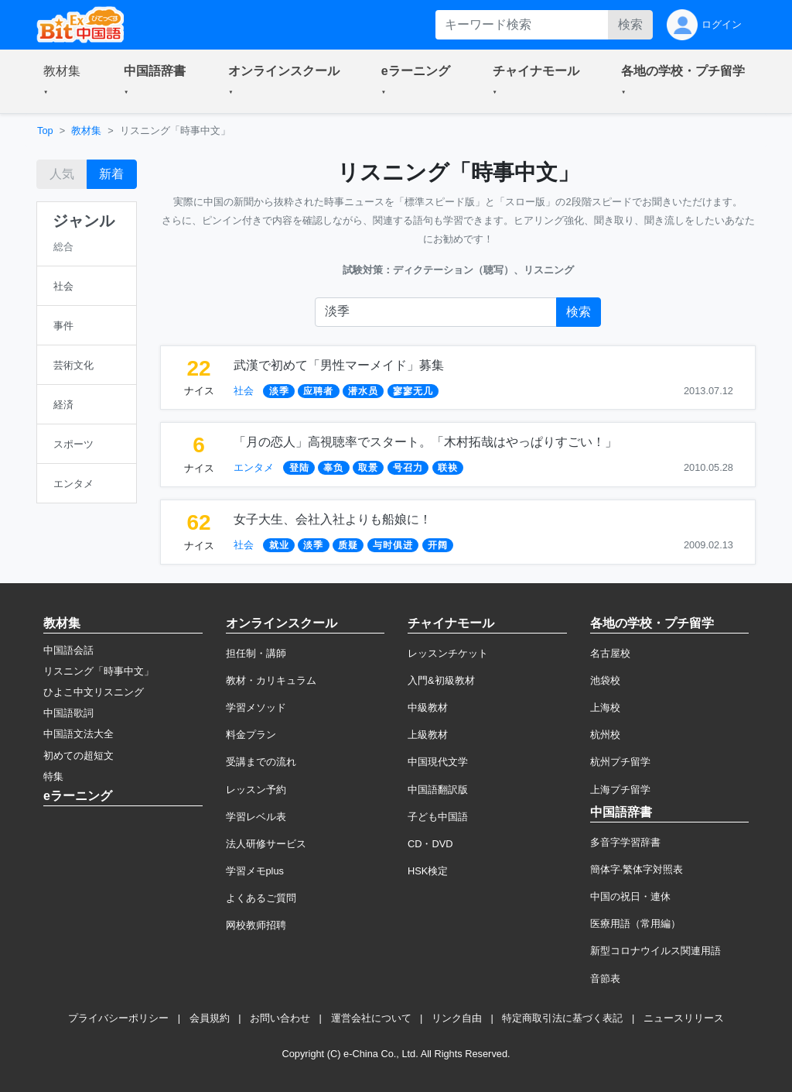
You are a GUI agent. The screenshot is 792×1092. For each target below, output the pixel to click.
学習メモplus (255, 871)
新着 (111, 173)
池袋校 (605, 680)
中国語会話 (68, 650)
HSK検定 (428, 871)
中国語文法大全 (78, 734)
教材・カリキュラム (271, 680)
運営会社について (371, 1018)
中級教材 (428, 707)
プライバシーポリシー (118, 1018)
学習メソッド (256, 707)
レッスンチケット (448, 653)
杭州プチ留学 (620, 761)
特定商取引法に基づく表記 (562, 1018)
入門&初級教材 (441, 680)
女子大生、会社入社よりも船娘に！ (333, 519)
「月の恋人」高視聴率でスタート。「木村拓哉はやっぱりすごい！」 (425, 441)
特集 (53, 776)
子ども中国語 (438, 816)
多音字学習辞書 (625, 842)
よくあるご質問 (261, 898)
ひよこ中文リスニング (93, 692)
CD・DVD (430, 844)
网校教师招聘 (256, 925)
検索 (630, 24)
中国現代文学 (438, 761)
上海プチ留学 (620, 789)
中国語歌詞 (68, 713)
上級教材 (428, 734)
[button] (65, 81)
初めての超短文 (78, 755)
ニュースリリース (684, 1018)
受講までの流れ (261, 761)
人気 (62, 173)
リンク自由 (457, 1018)
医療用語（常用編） (635, 923)
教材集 (86, 130)
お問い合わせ (280, 1018)
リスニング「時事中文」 (98, 671)
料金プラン (251, 734)
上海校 (605, 707)
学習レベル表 (256, 816)
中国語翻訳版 (438, 789)
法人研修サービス (266, 844)
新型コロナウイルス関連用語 (655, 950)
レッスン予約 (256, 789)
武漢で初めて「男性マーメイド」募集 (339, 365)
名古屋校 (610, 653)
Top (45, 130)
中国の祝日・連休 (630, 896)
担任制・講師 (256, 653)
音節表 (605, 978)
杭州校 (605, 734)
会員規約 (209, 1018)
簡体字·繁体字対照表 (637, 869)
